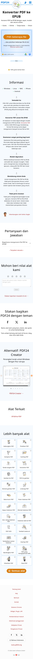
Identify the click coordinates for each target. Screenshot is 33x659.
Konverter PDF (25, 123)
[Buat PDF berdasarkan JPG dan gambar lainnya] (8, 475)
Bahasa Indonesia (17, 640)
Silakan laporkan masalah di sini (16, 296)
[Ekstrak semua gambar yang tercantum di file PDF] (8, 486)
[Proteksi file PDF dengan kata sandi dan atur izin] (24, 486)
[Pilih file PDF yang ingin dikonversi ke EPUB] (16, 37)
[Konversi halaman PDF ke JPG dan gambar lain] (24, 475)
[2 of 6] (13, 388)
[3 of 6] (15, 388)
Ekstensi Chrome (16, 607)
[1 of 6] (11, 388)
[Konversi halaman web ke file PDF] (24, 518)
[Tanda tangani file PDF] (8, 465)
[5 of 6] (20, 388)
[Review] (16, 283)
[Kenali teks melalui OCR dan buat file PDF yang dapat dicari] (8, 529)
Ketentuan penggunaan (16, 621)
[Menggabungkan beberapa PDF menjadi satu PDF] (8, 444)
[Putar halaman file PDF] (24, 497)
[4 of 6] (17, 388)
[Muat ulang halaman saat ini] (16, 4)
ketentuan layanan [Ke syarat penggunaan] (15, 47)
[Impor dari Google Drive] (26, 54)
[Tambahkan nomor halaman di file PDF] (8, 539)
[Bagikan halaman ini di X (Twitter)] (16, 322)
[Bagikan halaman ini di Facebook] (8, 322)
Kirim (16, 289)
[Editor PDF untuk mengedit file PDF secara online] (24, 454)
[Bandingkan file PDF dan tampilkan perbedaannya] (8, 550)
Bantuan (16, 598)
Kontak (16, 602)
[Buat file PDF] (24, 561)
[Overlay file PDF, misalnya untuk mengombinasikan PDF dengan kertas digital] (24, 539)
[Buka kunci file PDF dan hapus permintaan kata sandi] (8, 497)
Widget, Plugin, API (16, 611)
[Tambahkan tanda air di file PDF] (24, 529)
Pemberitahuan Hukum (16, 616)
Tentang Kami (16, 589)
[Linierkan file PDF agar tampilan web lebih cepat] (24, 550)
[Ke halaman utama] (5, 2)
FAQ (16, 593)
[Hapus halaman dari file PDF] (8, 507)
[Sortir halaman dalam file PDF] (8, 518)
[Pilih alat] (30, 2)
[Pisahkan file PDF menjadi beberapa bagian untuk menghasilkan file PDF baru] (24, 444)
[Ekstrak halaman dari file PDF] (24, 507)
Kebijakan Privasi (16, 625)
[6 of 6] (22, 388)
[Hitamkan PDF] (8, 561)
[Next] (32, 376)
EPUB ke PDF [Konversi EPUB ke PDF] (16, 416)
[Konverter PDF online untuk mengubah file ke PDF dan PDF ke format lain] (24, 465)
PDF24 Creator (15, 393)
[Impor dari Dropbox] (30, 54)
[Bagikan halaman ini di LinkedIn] (25, 322)
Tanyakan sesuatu (16, 250)
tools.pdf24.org (16, 645)
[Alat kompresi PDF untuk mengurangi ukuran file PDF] (8, 454)
